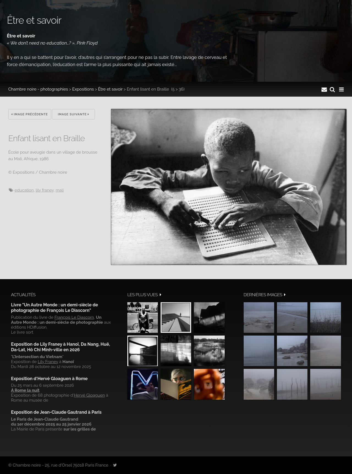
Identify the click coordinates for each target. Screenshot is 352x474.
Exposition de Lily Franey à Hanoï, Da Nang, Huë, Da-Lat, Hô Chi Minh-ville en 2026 (60, 347)
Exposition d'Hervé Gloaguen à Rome (49, 378)
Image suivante (73, 114)
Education (24, 190)
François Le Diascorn (74, 317)
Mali (60, 190)
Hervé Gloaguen (89, 395)
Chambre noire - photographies (38, 89)
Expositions (83, 89)
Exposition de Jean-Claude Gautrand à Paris (56, 412)
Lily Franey (45, 190)
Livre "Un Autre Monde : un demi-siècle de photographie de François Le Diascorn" (54, 307)
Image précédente (29, 114)
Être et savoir (110, 89)
